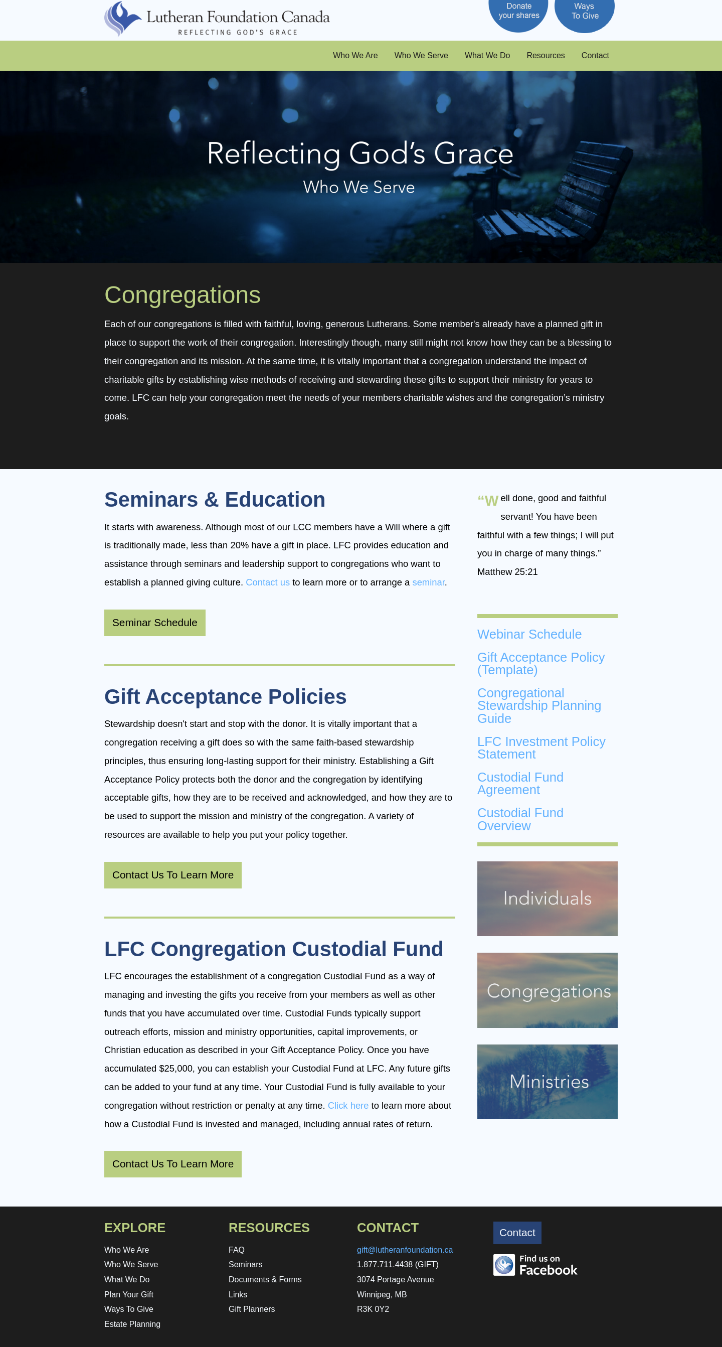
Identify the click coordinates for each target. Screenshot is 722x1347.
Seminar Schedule (155, 622)
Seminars (246, 1264)
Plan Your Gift (128, 1294)
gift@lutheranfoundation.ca (405, 1250)
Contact (595, 55)
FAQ (237, 1250)
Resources (545, 55)
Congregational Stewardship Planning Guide (539, 705)
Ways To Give (128, 1309)
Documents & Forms (265, 1279)
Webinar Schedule (529, 634)
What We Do (487, 55)
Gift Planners (252, 1309)
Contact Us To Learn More (173, 874)
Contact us (268, 582)
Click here (348, 1105)
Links (238, 1294)
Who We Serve (421, 55)
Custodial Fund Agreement (520, 783)
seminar (428, 582)
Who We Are (355, 55)
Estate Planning (132, 1324)
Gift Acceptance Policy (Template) (541, 663)
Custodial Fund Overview (520, 819)
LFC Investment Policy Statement (541, 748)
